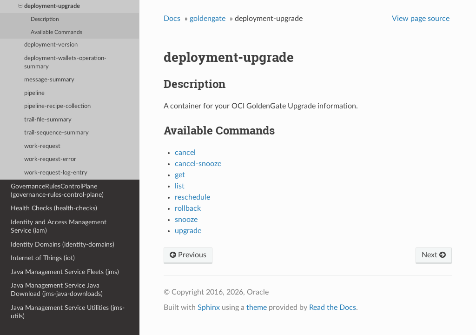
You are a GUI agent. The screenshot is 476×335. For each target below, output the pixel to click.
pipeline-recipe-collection (57, 106)
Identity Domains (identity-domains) (62, 244)
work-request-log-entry (55, 173)
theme (256, 307)
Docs (172, 18)
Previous (188, 255)
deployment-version (51, 45)
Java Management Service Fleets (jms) (65, 271)
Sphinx (209, 307)
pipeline (34, 93)
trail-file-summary (48, 120)
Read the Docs (332, 307)
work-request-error (50, 159)
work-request (42, 146)
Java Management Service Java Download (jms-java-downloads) (57, 289)
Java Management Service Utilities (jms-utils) (68, 312)
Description (45, 19)
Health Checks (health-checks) (54, 208)
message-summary (49, 80)
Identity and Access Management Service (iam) (58, 226)
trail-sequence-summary (56, 133)
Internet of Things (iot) (43, 258)
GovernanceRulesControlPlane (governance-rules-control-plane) (57, 190)
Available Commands (56, 32)
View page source (421, 18)
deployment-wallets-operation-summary (65, 62)
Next (434, 255)
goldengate (207, 18)
